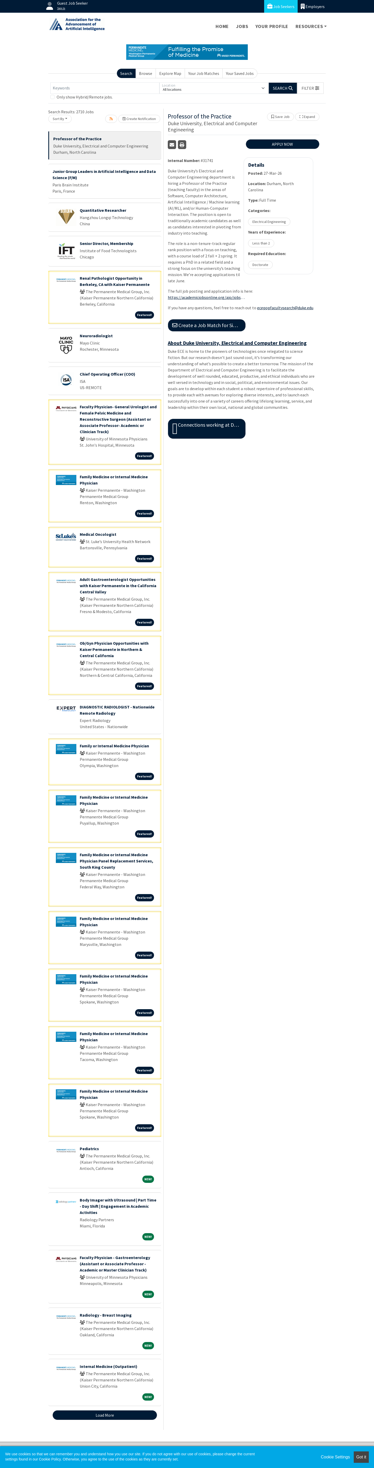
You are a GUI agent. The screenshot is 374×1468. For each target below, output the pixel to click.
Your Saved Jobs (240, 73)
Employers (313, 6)
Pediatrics (89, 1148)
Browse (145, 73)
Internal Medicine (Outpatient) (108, 1366)
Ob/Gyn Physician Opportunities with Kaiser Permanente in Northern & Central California (114, 649)
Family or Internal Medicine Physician (114, 745)
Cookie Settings (335, 1457)
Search (126, 73)
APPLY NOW (282, 144)
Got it (361, 1457)
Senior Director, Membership (106, 243)
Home (222, 26)
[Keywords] (104, 88)
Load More (105, 1415)
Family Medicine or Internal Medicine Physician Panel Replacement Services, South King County (116, 861)
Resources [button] (309, 26)
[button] (310, 88)
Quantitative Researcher (103, 210)
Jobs (242, 26)
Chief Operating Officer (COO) (107, 374)
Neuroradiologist (96, 335)
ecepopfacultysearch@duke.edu (285, 307)
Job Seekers (281, 6)
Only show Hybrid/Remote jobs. (85, 97)
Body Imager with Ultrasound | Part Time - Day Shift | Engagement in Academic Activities (118, 1206)
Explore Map (170, 73)
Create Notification (139, 118)
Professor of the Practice (77, 138)
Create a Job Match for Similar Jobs (209, 325)
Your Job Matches (203, 73)
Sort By (58, 118)
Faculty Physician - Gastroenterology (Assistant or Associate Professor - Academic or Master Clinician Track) (115, 1264)
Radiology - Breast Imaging (106, 1315)
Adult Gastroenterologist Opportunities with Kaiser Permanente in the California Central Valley (118, 585)
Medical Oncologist (98, 534)
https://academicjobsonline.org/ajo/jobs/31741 (207, 297)
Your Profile (272, 26)
